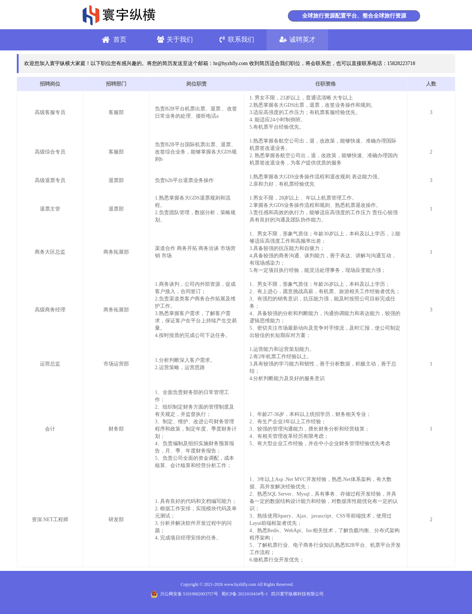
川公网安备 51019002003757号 (184, 593)
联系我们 (241, 39)
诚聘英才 (302, 39)
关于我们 (180, 39)
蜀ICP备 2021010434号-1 (244, 593)
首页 (119, 39)
